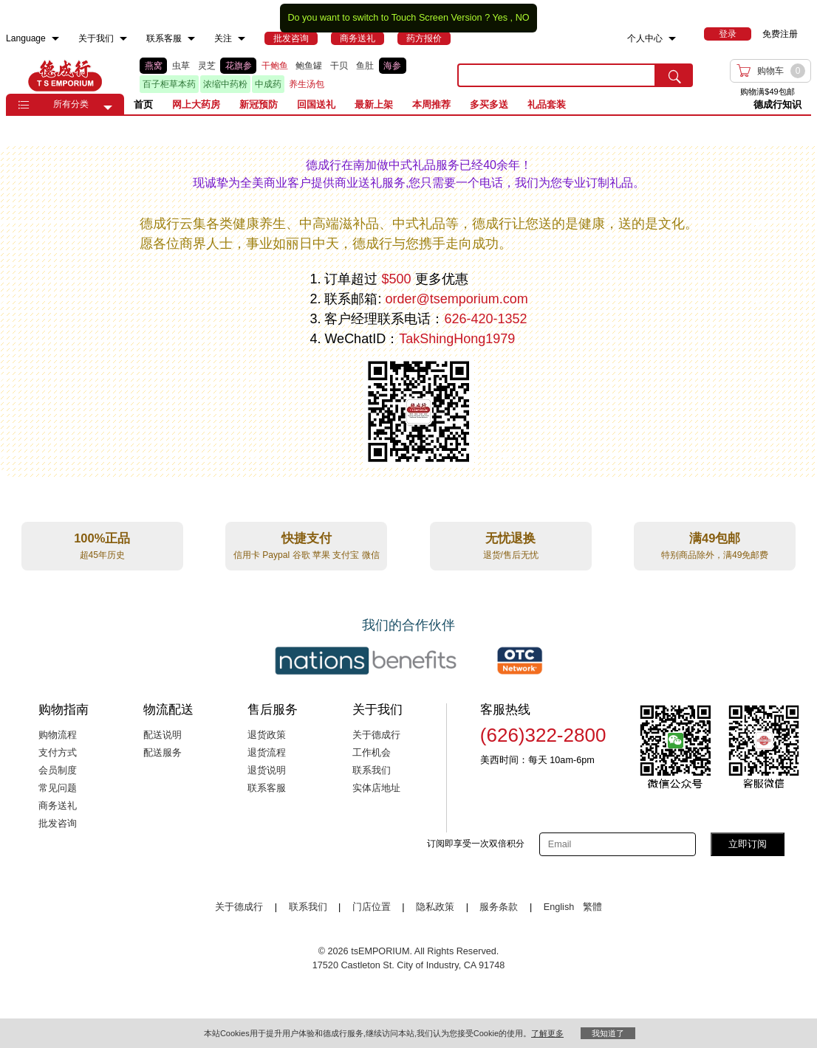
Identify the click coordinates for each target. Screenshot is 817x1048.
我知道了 (608, 1033)
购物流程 (57, 735)
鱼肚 (365, 66)
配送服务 (162, 753)
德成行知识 (777, 104)
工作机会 (371, 753)
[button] (108, 108)
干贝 (339, 66)
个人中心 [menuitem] (645, 38)
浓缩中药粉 (225, 84)
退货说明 (266, 770)
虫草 (181, 66)
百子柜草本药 (169, 84)
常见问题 (57, 788)
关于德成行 (376, 735)
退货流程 (266, 753)
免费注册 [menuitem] (780, 34)
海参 (392, 66)
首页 (143, 104)
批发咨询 (57, 823)
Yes (499, 18)
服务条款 (498, 907)
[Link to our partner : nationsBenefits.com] (365, 660)
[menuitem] (55, 38)
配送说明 (162, 735)
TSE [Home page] (65, 75)
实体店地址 (376, 788)
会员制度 (57, 770)
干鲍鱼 (274, 66)
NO (523, 18)
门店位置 (371, 907)
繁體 (592, 907)
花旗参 (238, 66)
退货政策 (266, 735)
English (560, 907)
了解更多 (547, 1033)
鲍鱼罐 (308, 66)
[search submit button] (674, 75)
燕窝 (154, 66)
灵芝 (207, 66)
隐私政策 (435, 907)
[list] (287, 75)
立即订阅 (747, 843)
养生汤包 (306, 84)
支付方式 (57, 753)
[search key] (556, 75)
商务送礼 (57, 806)
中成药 (268, 84)
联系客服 (266, 788)
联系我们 (371, 770)
